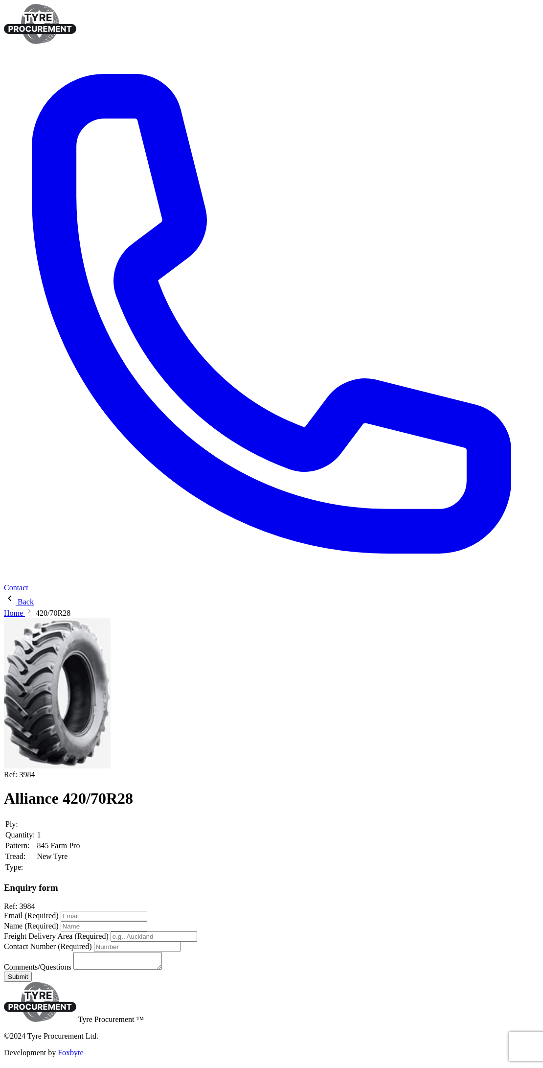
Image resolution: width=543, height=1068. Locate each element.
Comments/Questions (37, 970)
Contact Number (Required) (48, 946)
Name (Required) (31, 926)
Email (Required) (31, 915)
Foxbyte (70, 1055)
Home (14, 613)
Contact (16, 587)
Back (19, 602)
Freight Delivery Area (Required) (56, 936)
